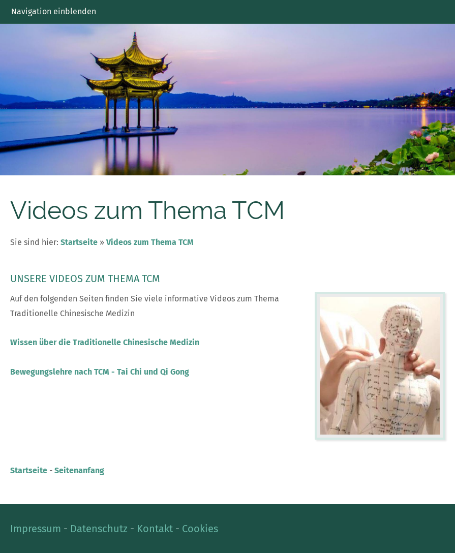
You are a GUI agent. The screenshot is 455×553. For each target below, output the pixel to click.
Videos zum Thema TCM (150, 242)
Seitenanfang (79, 470)
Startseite (79, 242)
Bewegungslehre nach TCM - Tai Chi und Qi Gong (99, 372)
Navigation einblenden (53, 11)
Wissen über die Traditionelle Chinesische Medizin (104, 342)
